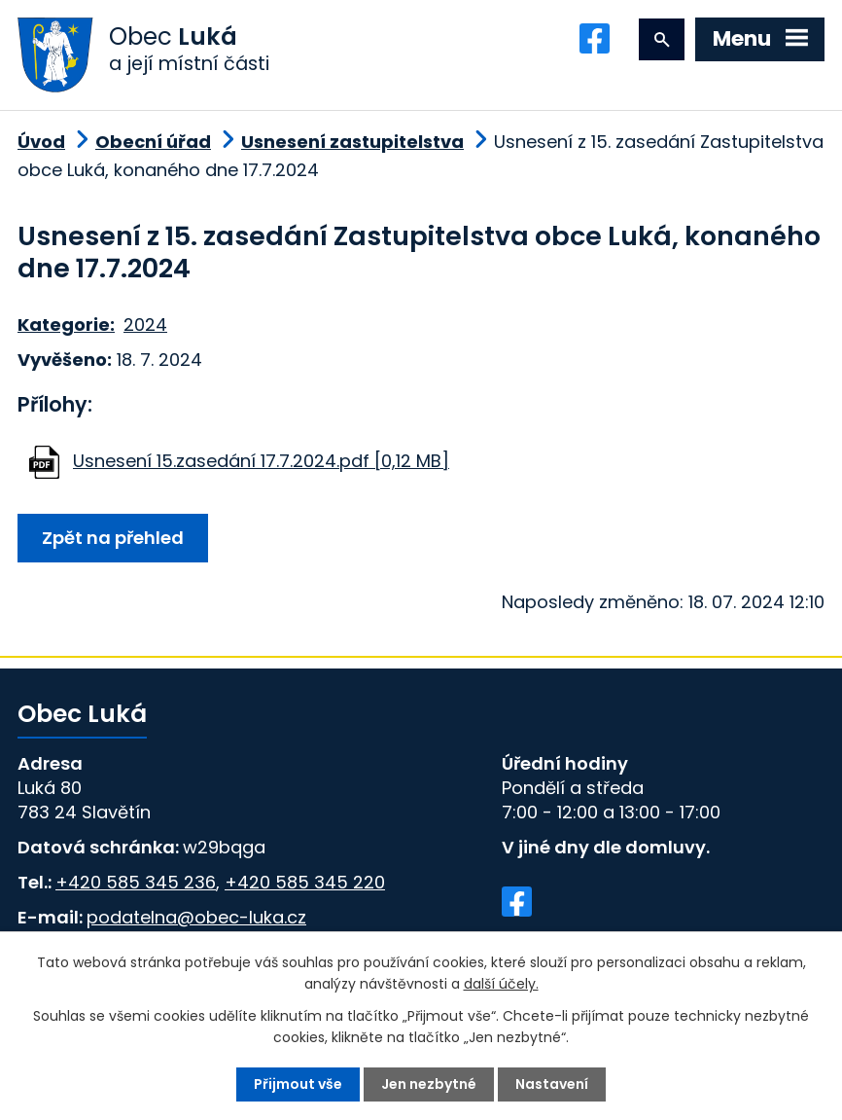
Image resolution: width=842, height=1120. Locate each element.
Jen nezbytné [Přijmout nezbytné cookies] (428, 1084)
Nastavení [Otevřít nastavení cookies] (551, 1084)
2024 (145, 324)
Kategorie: (66, 324)
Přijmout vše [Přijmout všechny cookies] (298, 1084)
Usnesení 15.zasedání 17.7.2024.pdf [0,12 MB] (261, 461)
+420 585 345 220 (305, 882)
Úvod (41, 141)
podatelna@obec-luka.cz (196, 917)
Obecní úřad (153, 141)
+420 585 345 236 (135, 882)
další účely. (501, 984)
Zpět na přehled (113, 537)
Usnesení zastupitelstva (352, 141)
